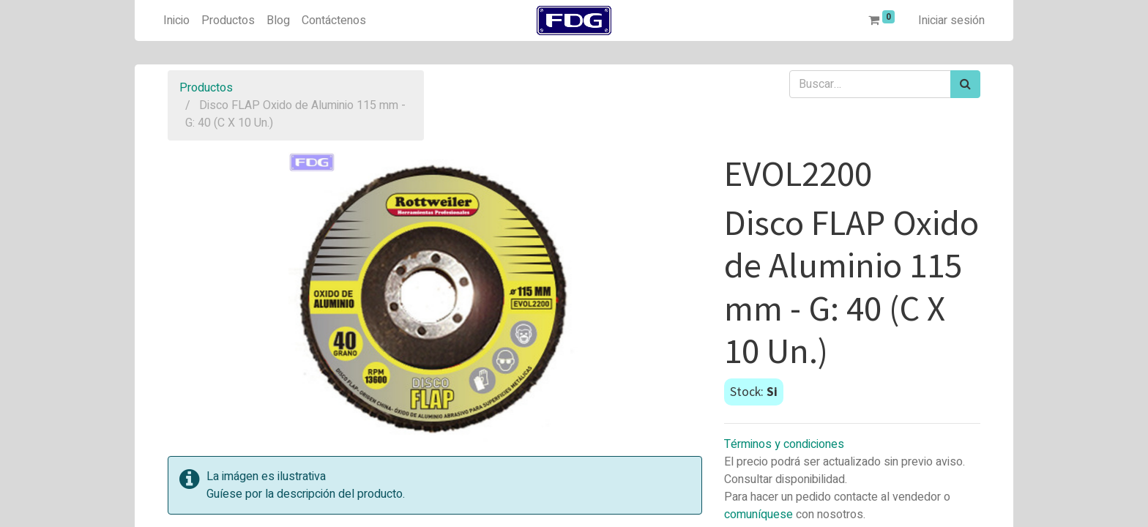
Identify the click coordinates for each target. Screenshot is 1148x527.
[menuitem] (176, 20)
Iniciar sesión (951, 20)
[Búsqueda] (965, 84)
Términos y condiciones (784, 444)
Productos (206, 88)
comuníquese (758, 514)
